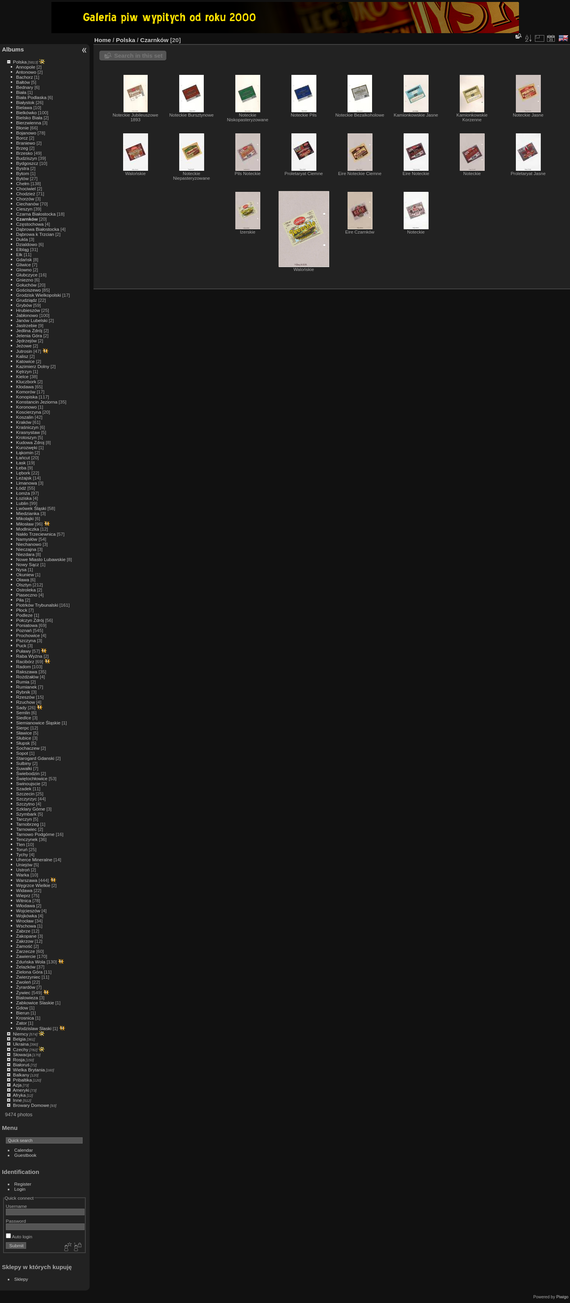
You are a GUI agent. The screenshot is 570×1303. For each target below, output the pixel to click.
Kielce (22, 376)
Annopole (25, 66)
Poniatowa (26, 625)
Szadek (23, 788)
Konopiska (26, 396)
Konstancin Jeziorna (36, 401)
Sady (21, 707)
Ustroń (23, 869)
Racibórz (25, 661)
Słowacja (22, 1054)
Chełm (22, 183)
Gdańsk (24, 259)
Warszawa (26, 880)
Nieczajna (26, 549)
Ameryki (21, 1089)
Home (102, 40)
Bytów (22, 178)
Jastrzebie (26, 325)
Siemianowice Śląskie (38, 722)
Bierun (22, 1012)
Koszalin (24, 417)
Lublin (22, 503)
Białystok (25, 102)
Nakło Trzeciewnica (35, 533)
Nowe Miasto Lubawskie (40, 559)
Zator (21, 1022)
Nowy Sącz (27, 564)
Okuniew (25, 574)
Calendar (23, 1150)
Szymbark (26, 813)
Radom (23, 666)
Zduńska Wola (30, 961)
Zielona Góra (29, 971)
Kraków (23, 422)
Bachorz (24, 77)
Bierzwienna (28, 122)
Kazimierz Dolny (32, 366)
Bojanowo (26, 132)
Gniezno (24, 279)
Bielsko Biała (29, 117)
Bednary (24, 87)
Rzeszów (25, 696)
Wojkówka (26, 915)
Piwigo (562, 1296)
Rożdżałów (27, 676)
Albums (13, 49)
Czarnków (27, 218)
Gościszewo (28, 289)
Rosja (19, 1059)
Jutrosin (24, 351)
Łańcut (23, 457)
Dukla (22, 239)
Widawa (24, 890)
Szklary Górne (30, 808)
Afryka (19, 1095)
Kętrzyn (24, 371)
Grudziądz (26, 300)
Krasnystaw (28, 432)
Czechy (20, 1049)
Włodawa (25, 905)
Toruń (21, 849)
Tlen (20, 844)
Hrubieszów (28, 310)
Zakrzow (24, 941)
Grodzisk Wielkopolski (38, 294)
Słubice (23, 737)
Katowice (25, 361)
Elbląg (22, 249)
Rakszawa (26, 671)
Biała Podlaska (31, 97)
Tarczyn (24, 818)
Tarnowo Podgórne (35, 834)
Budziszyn (26, 158)
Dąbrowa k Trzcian (35, 234)
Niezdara (25, 554)
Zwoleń (23, 981)
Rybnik (23, 691)
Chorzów (25, 198)
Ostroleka (25, 589)
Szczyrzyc (26, 798)
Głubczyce (26, 274)
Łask (21, 462)
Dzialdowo (26, 244)
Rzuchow (25, 702)
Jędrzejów (26, 340)
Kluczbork (26, 381)
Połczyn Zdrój (30, 620)
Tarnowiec (26, 829)
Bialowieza (27, 997)
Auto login (19, 1236)
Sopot (22, 753)
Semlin (23, 712)
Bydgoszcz (27, 163)
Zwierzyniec (28, 976)
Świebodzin (27, 773)
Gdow (22, 1007)
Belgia (19, 1038)
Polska (19, 61)
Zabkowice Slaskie (35, 1002)
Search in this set (138, 55)
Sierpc (22, 727)
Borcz (22, 137)
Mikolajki (25, 518)
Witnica (23, 900)
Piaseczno (26, 594)
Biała (21, 92)
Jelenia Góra (29, 335)
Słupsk (23, 742)
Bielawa (24, 107)
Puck (21, 645)
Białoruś (21, 1064)
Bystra (22, 168)
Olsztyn (23, 584)
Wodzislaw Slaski (33, 1028)
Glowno (24, 269)
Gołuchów (26, 284)
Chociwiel (25, 188)
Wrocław (25, 920)
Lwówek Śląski (31, 508)
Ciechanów (27, 203)
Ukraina (21, 1043)
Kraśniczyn (27, 427)
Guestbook (25, 1155)
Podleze (24, 615)
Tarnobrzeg (27, 824)
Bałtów (23, 82)
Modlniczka (27, 528)
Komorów (25, 391)
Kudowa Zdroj (30, 442)
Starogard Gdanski (35, 758)
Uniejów (24, 864)
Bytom (22, 173)
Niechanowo (28, 544)
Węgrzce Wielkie (33, 885)
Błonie (22, 127)
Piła (20, 599)
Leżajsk (24, 477)
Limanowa (26, 482)
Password (16, 1220)
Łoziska (24, 498)
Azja (17, 1084)
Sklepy (21, 1279)
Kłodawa (25, 386)
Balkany (21, 1074)
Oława (22, 579)
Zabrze (23, 930)
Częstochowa (30, 224)
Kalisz (22, 356)
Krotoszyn (26, 437)
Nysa (21, 569)
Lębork (23, 472)
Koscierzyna (28, 411)
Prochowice (28, 635)
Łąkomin (24, 452)
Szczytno (25, 803)
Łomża (23, 493)
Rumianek (26, 686)
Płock (21, 610)
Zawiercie (25, 956)
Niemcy (20, 1033)
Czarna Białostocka (35, 213)
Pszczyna (25, 640)
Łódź (21, 487)
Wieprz (23, 895)
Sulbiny (23, 763)
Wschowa (26, 925)
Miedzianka (27, 513)
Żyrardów (25, 987)
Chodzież (25, 193)
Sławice (24, 732)
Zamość (24, 946)
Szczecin (25, 793)
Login (20, 1188)
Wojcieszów (28, 910)
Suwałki (24, 768)
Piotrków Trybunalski (37, 604)
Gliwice (23, 264)
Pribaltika (22, 1079)
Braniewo (25, 142)
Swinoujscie (28, 783)
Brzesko (24, 153)
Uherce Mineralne (34, 859)
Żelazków (25, 966)
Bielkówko (26, 112)
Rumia (22, 681)
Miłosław (25, 523)
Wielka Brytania (29, 1069)
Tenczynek (27, 839)
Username (16, 1206)
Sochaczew (27, 748)
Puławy (23, 650)
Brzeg (22, 147)
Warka (22, 874)
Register (23, 1183)
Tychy (22, 854)
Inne (17, 1100)
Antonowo (26, 71)
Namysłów (26, 539)
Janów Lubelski (31, 320)
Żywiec (23, 992)
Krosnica (25, 1017)
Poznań (24, 630)
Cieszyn (24, 208)
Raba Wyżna (29, 656)
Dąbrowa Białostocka (37, 229)
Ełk (19, 254)
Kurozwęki (26, 447)
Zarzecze (25, 951)
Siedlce (23, 717)
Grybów (24, 305)
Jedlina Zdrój (29, 330)
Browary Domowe (31, 1105)
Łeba (21, 467)
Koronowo (26, 406)
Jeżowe (24, 345)
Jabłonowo (27, 315)
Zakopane (26, 935)
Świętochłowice (31, 778)
